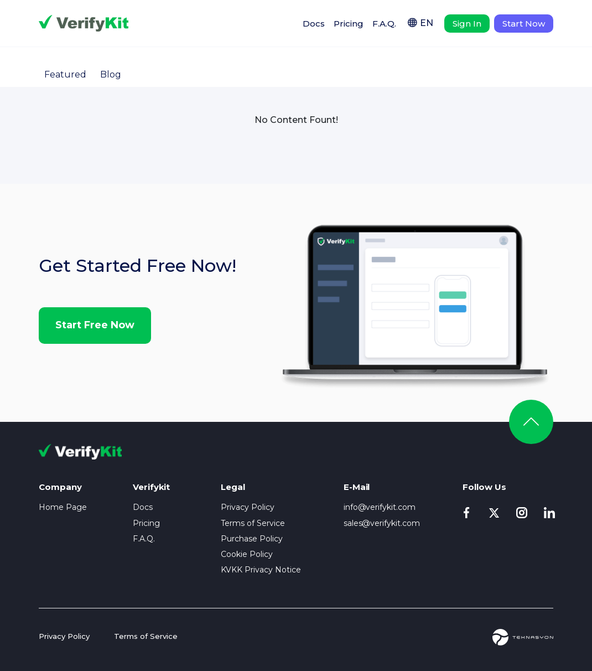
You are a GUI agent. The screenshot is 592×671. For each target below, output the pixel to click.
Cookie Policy (247, 554)
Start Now (523, 23)
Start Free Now (94, 325)
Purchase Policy (252, 539)
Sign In (467, 23)
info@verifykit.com (380, 507)
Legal (233, 487)
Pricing (348, 23)
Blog (110, 74)
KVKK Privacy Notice (261, 570)
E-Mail (357, 487)
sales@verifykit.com (382, 523)
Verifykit (83, 23)
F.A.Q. (384, 23)
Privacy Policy (247, 507)
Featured (65, 74)
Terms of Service (253, 523)
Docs (314, 23)
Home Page (63, 507)
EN (426, 23)
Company (60, 487)
